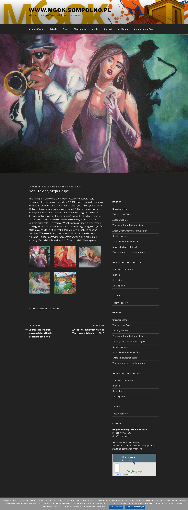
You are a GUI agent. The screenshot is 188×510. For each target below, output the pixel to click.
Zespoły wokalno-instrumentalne (128, 225)
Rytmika (116, 275)
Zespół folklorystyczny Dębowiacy (128, 252)
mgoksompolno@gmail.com (130, 449)
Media (95, 29)
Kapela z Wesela (120, 236)
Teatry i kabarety (120, 303)
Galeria (55, 309)
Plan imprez (80, 29)
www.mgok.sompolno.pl (70, 10)
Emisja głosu (118, 285)
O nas (65, 29)
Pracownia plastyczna (122, 269)
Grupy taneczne (119, 209)
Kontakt (108, 29)
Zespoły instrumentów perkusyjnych (129, 230)
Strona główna (35, 29)
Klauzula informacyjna (135, 507)
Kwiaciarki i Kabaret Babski (125, 247)
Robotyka (117, 280)
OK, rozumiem (116, 507)
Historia (53, 29)
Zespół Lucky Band (121, 214)
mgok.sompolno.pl (70, 187)
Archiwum (122, 29)
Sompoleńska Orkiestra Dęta (126, 241)
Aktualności (41, 309)
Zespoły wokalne (120, 220)
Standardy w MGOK (143, 29)
